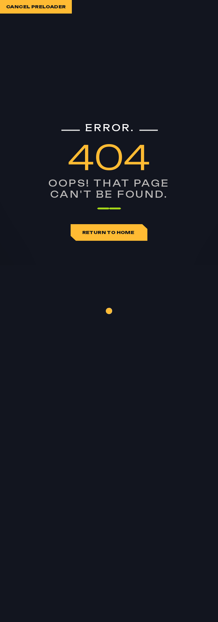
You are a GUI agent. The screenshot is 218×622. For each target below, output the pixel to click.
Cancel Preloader (36, 6)
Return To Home (109, 232)
